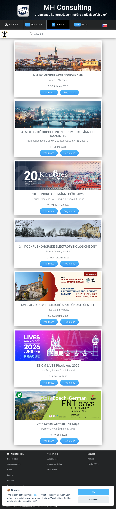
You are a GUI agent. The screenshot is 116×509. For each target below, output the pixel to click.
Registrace (69, 92)
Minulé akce (52, 470)
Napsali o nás (12, 459)
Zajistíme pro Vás (14, 464)
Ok (93, 492)
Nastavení (93, 499)
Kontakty (10, 475)
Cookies (10, 481)
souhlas (35, 495)
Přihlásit (91, 459)
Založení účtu (93, 464)
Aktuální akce (52, 459)
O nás (9, 470)
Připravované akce (54, 464)
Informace (48, 92)
